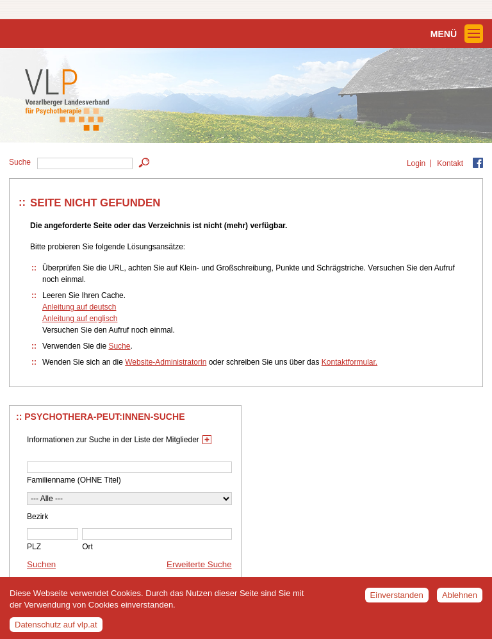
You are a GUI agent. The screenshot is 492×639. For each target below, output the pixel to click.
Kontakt (450, 163)
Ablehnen (459, 598)
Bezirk (37, 516)
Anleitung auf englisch (79, 318)
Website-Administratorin (165, 362)
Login (416, 163)
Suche (119, 346)
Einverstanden (396, 598)
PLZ (34, 546)
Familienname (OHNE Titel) (74, 480)
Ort (87, 546)
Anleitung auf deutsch (79, 307)
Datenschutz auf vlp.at (56, 628)
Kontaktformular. (349, 362)
